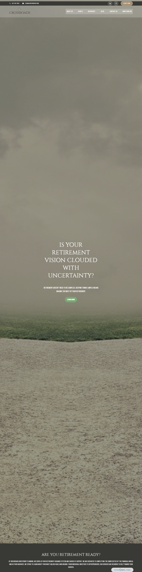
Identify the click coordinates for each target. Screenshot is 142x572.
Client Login (126, 2)
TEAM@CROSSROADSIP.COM (32, 2)
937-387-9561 (15, 2)
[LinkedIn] (110, 2)
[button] (70, 10)
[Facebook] (116, 2)
